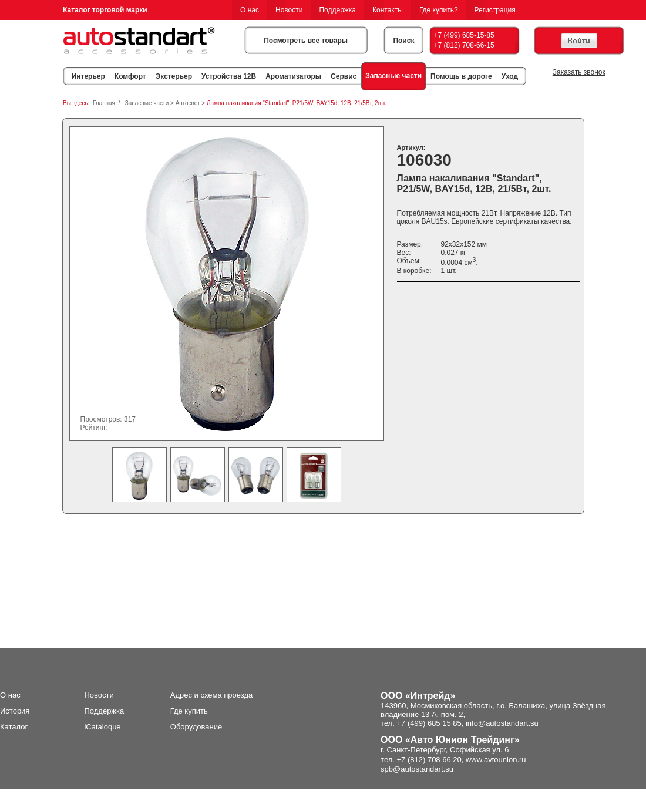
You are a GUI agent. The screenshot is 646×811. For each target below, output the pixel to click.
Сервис (343, 76)
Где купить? (438, 10)
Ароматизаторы (293, 76)
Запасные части (393, 76)
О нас (249, 10)
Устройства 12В (228, 76)
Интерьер (88, 76)
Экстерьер (174, 76)
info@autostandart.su (502, 723)
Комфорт (130, 76)
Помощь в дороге (461, 76)
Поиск (403, 40)
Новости (288, 10)
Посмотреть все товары (306, 40)
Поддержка (337, 10)
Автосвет (188, 103)
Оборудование (196, 726)
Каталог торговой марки (105, 10)
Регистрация (495, 10)
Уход (510, 76)
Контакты (387, 10)
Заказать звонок (579, 72)
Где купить (189, 710)
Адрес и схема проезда (211, 695)
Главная (104, 103)
